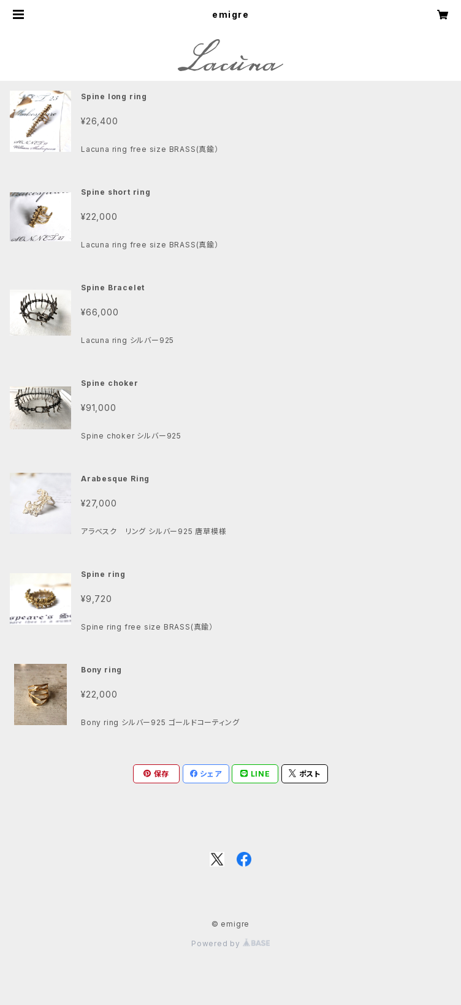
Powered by (230, 943)
